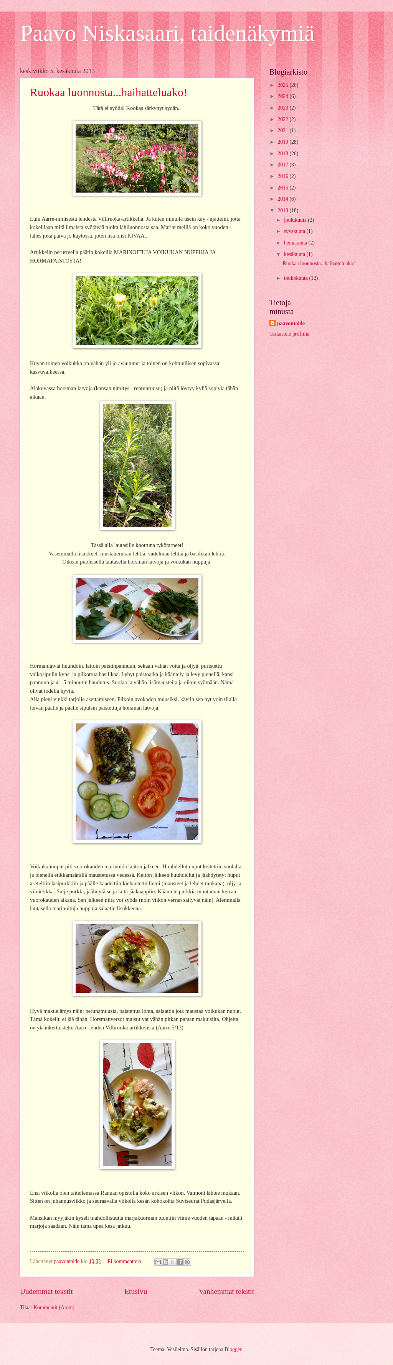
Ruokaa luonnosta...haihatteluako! (108, 92)
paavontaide (291, 323)
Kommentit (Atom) (53, 1307)
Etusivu (135, 1291)
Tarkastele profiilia (289, 334)
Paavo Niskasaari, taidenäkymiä (167, 33)
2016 (283, 176)
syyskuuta (295, 231)
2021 (283, 130)
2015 (283, 188)
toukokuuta (296, 278)
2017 (283, 165)
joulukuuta (296, 220)
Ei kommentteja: (125, 1261)
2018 (283, 153)
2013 (283, 210)
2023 (283, 108)
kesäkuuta (295, 254)
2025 (283, 85)
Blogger (233, 1349)
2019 (283, 142)
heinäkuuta (296, 243)
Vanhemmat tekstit (226, 1291)
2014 (283, 199)
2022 (283, 119)
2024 (283, 96)
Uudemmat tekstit (46, 1291)
